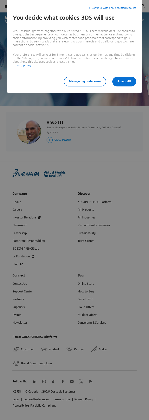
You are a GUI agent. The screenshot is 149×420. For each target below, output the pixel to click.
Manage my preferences (85, 81)
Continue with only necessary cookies (114, 8)
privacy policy (22, 65)
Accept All (124, 81)
